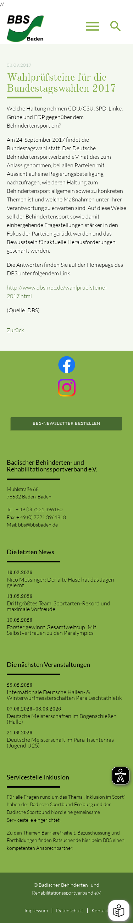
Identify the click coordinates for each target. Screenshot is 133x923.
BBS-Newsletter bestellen (66, 423)
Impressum (36, 910)
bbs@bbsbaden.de (38, 525)
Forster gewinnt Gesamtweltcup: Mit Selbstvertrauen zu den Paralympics (51, 630)
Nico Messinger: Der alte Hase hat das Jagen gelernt (60, 582)
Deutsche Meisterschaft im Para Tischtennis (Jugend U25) (60, 742)
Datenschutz (69, 910)
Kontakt (100, 910)
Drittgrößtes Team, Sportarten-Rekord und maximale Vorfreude (58, 606)
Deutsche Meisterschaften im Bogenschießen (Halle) (62, 718)
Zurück (15, 330)
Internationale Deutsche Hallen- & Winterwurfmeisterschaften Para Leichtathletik (64, 695)
